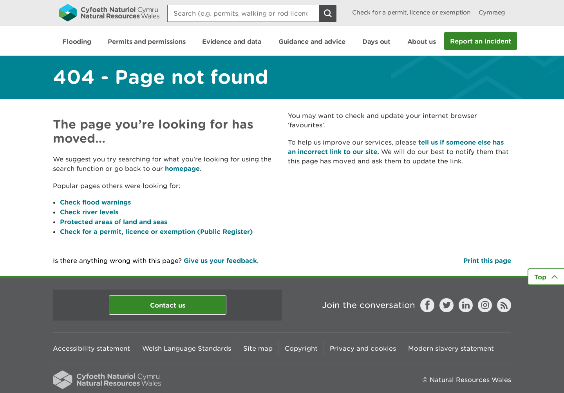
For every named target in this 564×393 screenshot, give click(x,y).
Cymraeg (492, 12)
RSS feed (504, 305)
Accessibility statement (91, 348)
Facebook (427, 305)
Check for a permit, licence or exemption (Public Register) (156, 231)
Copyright (301, 348)
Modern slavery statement (451, 348)
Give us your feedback (220, 260)
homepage (182, 168)
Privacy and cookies (363, 348)
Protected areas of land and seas (113, 221)
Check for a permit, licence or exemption (411, 12)
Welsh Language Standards (186, 348)
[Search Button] (327, 13)
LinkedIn (466, 305)
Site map (258, 348)
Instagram (485, 305)
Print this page (487, 260)
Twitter (446, 305)
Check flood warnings (95, 202)
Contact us (167, 305)
